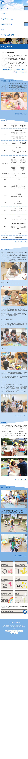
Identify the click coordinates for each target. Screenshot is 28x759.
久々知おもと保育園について (10, 35)
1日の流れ (17, 69)
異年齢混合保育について (8, 69)
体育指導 (14, 72)
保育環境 (3, 13)
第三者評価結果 (14, 633)
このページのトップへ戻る (21, 114)
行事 (2, 29)
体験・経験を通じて (22, 72)
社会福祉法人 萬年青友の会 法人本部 (13, 631)
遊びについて (24, 69)
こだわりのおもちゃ (7, 19)
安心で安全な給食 (6, 24)
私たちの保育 (5, 8)
